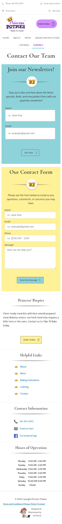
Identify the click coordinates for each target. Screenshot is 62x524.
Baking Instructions (47, 38)
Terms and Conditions (13, 504)
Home (6, 38)
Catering (24, 45)
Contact (38, 45)
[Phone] (30, 238)
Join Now (28, 152)
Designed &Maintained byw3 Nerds (34, 512)
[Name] (30, 115)
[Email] (30, 133)
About (17, 38)
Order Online (29, 340)
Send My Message (28, 280)
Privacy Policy (30, 504)
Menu (28, 38)
